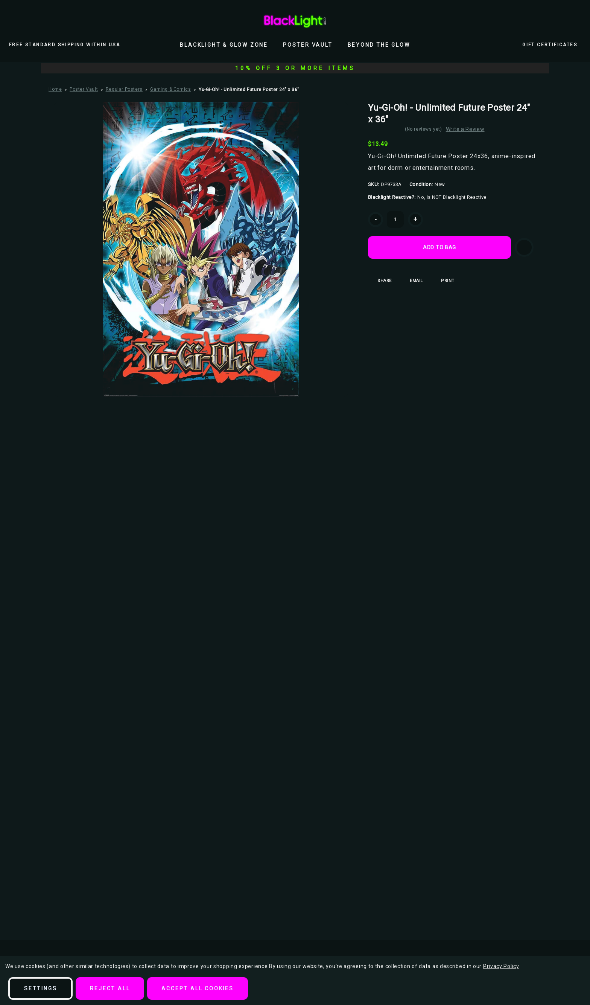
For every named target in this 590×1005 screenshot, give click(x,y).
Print (443, 280)
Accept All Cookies (197, 988)
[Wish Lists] (560, 20)
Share (380, 280)
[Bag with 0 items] (576, 20)
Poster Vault (308, 45)
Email (411, 280)
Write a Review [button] (466, 129)
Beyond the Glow (379, 45)
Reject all (110, 988)
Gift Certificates (549, 45)
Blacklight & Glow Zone (224, 45)
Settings (40, 988)
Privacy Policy (501, 966)
